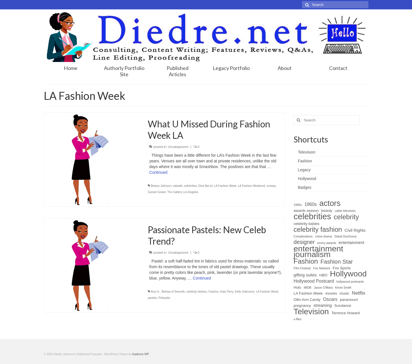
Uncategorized (178, 146)
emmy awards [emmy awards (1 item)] (326, 243)
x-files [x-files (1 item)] (298, 319)
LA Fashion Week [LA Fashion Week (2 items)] (308, 293)
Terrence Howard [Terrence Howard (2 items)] (345, 313)
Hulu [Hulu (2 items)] (297, 287)
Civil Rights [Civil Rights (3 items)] (355, 230)
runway (271, 185)
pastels (152, 297)
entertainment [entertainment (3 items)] (351, 242)
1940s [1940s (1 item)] (298, 204)
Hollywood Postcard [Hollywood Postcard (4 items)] (314, 281)
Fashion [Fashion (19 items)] (306, 261)
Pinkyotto (164, 297)
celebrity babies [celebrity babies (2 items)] (306, 224)
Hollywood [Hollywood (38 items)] (348, 274)
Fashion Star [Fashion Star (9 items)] (337, 261)
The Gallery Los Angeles (182, 192)
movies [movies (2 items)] (331, 293)
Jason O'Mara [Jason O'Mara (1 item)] (323, 287)
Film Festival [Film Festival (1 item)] (302, 268)
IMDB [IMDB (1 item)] (307, 287)
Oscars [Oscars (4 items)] (330, 299)
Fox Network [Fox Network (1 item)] (321, 268)
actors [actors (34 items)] (329, 203)
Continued (158, 172)
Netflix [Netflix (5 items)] (359, 293)
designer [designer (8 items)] (304, 242)
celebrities (190, 185)
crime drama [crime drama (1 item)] (323, 236)
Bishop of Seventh (173, 291)
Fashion (213, 291)
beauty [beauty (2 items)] (326, 210)
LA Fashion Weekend (251, 185)
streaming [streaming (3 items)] (322, 305)
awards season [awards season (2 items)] (306, 210)
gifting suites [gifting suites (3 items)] (305, 275)
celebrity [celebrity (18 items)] (346, 217)
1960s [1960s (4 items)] (310, 204)
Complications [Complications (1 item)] (303, 236)
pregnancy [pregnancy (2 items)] (302, 305)
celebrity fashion (196, 291)
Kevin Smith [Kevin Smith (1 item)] (343, 287)
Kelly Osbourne (244, 291)
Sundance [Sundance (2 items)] (342, 305)
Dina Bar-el (205, 185)
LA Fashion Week (225, 185)
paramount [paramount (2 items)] (349, 299)
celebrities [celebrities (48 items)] (312, 216)
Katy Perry (226, 291)
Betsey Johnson (161, 185)
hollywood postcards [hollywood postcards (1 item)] (350, 281)
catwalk (177, 185)
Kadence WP (140, 354)
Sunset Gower (157, 192)
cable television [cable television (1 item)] (345, 210)
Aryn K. (155, 291)
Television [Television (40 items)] (311, 311)
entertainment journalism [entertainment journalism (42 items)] (318, 251)
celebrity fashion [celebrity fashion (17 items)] (318, 229)
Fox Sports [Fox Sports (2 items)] (341, 268)
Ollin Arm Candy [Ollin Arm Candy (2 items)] (307, 299)
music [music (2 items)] (344, 293)
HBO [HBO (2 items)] (323, 275)
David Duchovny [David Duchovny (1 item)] (346, 236)
